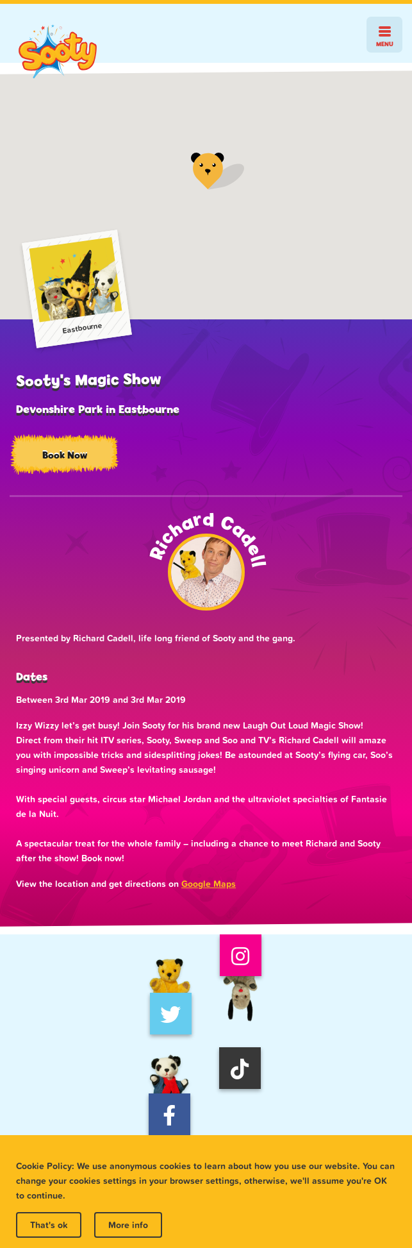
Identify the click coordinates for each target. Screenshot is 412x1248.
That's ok (48, 1224)
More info (128, 1224)
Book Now (64, 455)
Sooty (57, 51)
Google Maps (208, 883)
